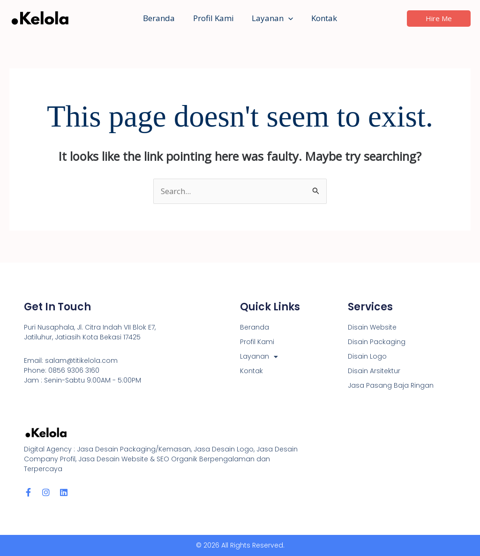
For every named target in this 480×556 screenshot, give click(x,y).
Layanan (271, 18)
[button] (287, 18)
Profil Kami (214, 18)
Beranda (162, 18)
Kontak (321, 18)
